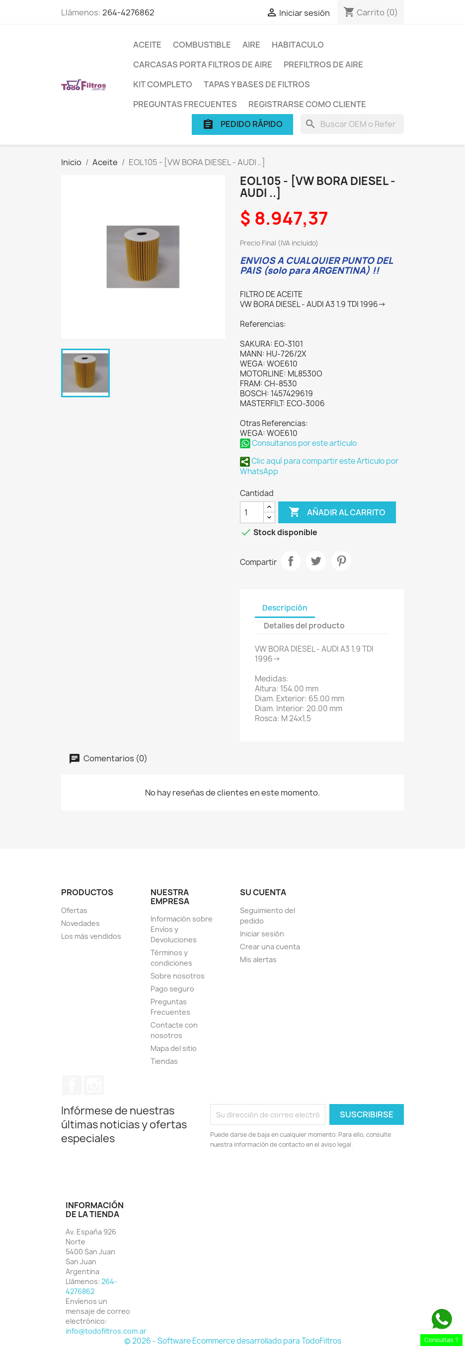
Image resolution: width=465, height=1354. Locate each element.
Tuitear (316, 561)
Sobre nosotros (178, 976)
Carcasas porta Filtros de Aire (202, 64)
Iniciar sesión (262, 933)
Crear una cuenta (270, 946)
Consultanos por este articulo (298, 443)
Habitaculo (298, 44)
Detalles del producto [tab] (304, 625)
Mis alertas (258, 959)
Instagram (94, 1085)
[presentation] (293, 1177)
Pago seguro (172, 988)
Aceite (147, 44)
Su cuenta (263, 892)
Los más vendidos (91, 936)
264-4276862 (128, 12)
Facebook (72, 1085)
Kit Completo (162, 84)
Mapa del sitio (174, 1048)
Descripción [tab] (285, 608)
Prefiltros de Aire (323, 64)
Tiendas (164, 1061)
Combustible (202, 44)
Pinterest (341, 561)
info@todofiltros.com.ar (106, 1331)
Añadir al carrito (337, 512)
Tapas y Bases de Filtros (257, 84)
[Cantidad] (252, 512)
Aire (251, 44)
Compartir (291, 561)
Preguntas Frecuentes (185, 104)
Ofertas (74, 910)
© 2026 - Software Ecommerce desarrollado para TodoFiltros (232, 1341)
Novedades (80, 923)
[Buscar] (352, 124)
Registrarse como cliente (307, 104)
